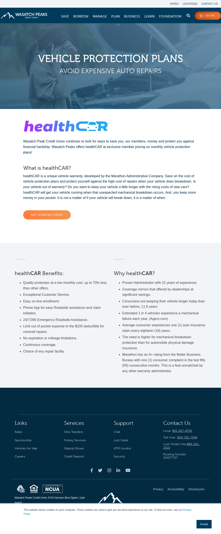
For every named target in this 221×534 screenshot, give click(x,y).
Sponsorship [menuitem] (23, 440)
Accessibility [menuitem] (176, 489)
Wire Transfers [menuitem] (73, 432)
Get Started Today (47, 215)
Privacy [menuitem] (158, 489)
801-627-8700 (182, 431)
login (210, 15)
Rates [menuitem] (174, 3)
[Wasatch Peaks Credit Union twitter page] (100, 470)
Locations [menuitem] (190, 3)
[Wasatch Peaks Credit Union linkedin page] (118, 470)
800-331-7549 (187, 437)
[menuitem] (65, 16)
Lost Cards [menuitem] (121, 440)
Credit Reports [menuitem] (74, 456)
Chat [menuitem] (117, 432)
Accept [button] (204, 524)
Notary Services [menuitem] (75, 440)
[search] (188, 14)
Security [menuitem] (119, 456)
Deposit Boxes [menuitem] (74, 448)
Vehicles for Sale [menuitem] (26, 448)
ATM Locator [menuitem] (122, 448)
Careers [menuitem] (20, 456)
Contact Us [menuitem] (209, 3)
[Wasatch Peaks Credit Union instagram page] (109, 470)
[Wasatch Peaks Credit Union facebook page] (92, 470)
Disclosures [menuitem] (196, 489)
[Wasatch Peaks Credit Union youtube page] (127, 470)
